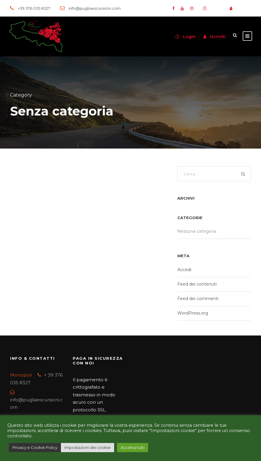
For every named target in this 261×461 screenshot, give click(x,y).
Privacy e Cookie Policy (34, 447)
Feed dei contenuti (197, 284)
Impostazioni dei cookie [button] (87, 447)
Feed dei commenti (197, 298)
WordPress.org (192, 313)
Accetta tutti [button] (133, 447)
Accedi (184, 269)
